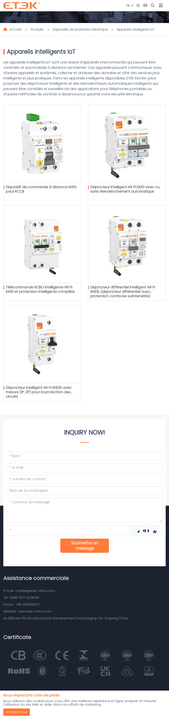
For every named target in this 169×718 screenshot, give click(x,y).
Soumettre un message (84, 545)
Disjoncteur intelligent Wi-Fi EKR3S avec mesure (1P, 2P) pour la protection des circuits (39, 392)
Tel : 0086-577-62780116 (21, 597)
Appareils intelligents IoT (136, 29)
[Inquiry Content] (84, 510)
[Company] (84, 490)
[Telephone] (84, 479)
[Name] (84, 456)
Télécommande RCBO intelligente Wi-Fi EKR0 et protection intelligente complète (40, 289)
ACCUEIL (15, 29)
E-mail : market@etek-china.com (29, 591)
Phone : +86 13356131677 (21, 604)
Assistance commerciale (36, 578)
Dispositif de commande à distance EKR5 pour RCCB (41, 189)
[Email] (84, 467)
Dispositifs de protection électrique (80, 29)
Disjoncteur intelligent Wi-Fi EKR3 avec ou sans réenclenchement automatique (125, 189)
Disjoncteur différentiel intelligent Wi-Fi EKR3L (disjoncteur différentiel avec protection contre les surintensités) (122, 292)
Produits (37, 29)
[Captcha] (68, 530)
